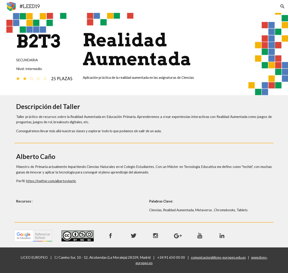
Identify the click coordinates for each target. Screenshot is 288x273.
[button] (282, 6)
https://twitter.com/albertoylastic (51, 181)
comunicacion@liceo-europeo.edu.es (218, 257)
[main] (44, 50)
